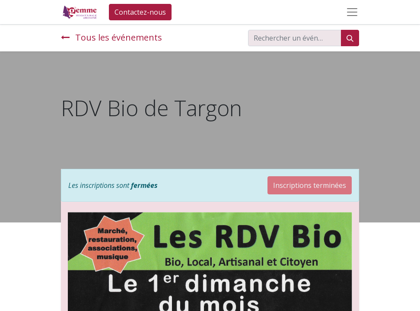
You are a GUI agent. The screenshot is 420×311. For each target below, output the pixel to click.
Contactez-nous (140, 12)
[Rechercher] (350, 38)
